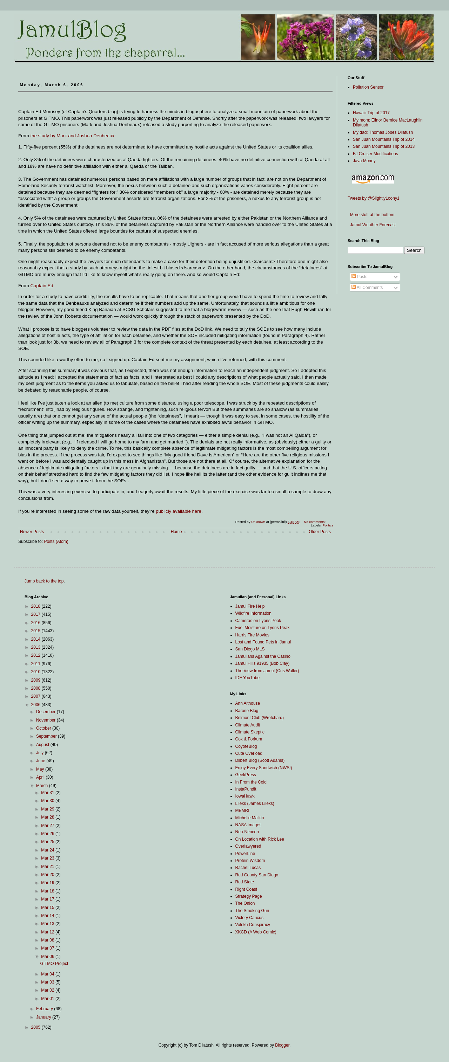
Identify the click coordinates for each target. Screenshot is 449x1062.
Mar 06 (48, 956)
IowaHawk (245, 796)
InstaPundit (245, 789)
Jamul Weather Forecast (372, 224)
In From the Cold (251, 782)
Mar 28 (48, 817)
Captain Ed (41, 285)
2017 (36, 614)
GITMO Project (54, 963)
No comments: (315, 522)
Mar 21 (48, 866)
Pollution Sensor (368, 87)
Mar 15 (48, 907)
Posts (359, 276)
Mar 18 (48, 891)
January (44, 1017)
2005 (36, 1027)
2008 (36, 688)
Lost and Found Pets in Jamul (263, 642)
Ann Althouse (247, 703)
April (41, 777)
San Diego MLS (250, 649)
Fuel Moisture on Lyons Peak (262, 627)
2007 (36, 696)
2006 (36, 704)
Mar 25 (48, 841)
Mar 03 (48, 982)
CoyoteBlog (246, 746)
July (40, 752)
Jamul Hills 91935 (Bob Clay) (262, 663)
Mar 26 (48, 833)
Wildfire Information (253, 613)
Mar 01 (48, 998)
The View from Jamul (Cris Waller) (267, 670)
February (45, 1008)
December (46, 711)
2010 (36, 671)
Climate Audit (247, 725)
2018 (36, 606)
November (46, 720)
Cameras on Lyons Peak (258, 620)
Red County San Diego (257, 875)
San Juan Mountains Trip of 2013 (384, 146)
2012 (36, 655)
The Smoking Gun (252, 910)
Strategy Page (248, 896)
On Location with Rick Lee (259, 839)
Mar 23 (48, 858)
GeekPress (245, 774)
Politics (328, 525)
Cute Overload (248, 753)
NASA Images (248, 824)
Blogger (282, 1045)
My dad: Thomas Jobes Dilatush (383, 132)
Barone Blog (247, 710)
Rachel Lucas (248, 867)
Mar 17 (48, 899)
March (42, 785)
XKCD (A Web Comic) (255, 932)
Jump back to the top (44, 581)
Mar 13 (48, 923)
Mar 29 (48, 809)
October (44, 728)
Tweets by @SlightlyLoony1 (374, 198)
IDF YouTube (247, 677)
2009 (36, 680)
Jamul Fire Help (250, 606)
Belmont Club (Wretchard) (259, 717)
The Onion (245, 903)
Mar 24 (48, 850)
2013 (36, 647)
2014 (36, 639)
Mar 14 (48, 915)
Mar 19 (48, 882)
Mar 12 (48, 932)
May (40, 769)
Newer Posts (32, 531)
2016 (36, 622)
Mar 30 (48, 800)
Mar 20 (48, 874)
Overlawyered (248, 846)
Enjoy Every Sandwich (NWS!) (263, 767)
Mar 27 (48, 825)
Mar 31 (48, 792)
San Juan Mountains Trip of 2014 (384, 139)
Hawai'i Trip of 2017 (371, 112)
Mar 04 (48, 974)
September (47, 736)
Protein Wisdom (250, 860)
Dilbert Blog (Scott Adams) (260, 760)
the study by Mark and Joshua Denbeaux (72, 135)
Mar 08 (48, 940)
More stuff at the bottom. (372, 214)
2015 (36, 630)
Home (176, 531)
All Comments (367, 287)
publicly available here (178, 511)
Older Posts (320, 531)
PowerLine (245, 853)
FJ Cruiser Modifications (375, 153)
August (43, 744)
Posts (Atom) (56, 541)
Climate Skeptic (249, 732)
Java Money (364, 160)
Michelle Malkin (249, 817)
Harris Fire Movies (252, 635)
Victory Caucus (249, 917)
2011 (36, 663)
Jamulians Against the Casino (262, 656)
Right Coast (246, 889)
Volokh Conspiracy (252, 924)
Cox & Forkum (248, 739)
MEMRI (242, 810)
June (41, 760)
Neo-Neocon (247, 831)
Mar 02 (48, 990)
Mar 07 (48, 948)
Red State (244, 882)
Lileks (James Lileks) (254, 803)
